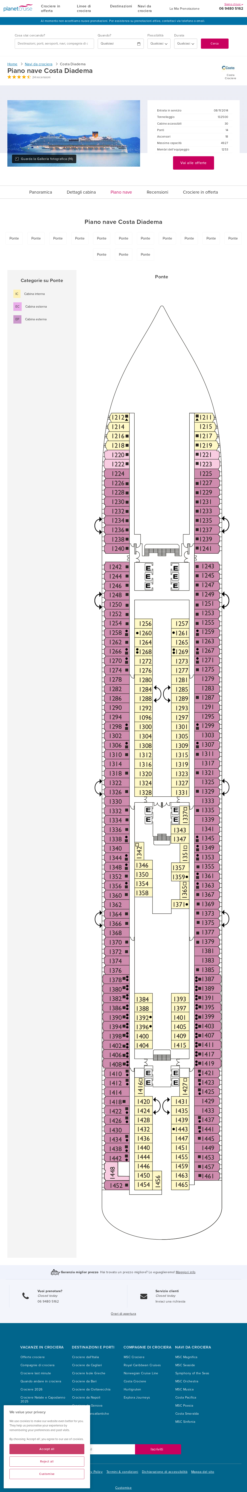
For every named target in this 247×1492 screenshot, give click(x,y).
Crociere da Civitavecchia (91, 1389)
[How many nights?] (185, 44)
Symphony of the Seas (192, 1373)
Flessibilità (155, 35)
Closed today (47, 1296)
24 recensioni (41, 77)
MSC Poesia (184, 1406)
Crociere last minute (36, 1373)
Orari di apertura (123, 1314)
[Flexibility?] (159, 44)
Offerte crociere (33, 1357)
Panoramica (40, 192)
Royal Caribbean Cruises (142, 1365)
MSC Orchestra (186, 1381)
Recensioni (157, 192)
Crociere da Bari (84, 1381)
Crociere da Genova (87, 1406)
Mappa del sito (202, 1472)
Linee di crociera (84, 8)
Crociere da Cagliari (87, 1365)
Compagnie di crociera (38, 1365)
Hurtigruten (132, 1389)
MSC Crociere (134, 1357)
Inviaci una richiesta (170, 1301)
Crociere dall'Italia (85, 1357)
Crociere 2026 (31, 1389)
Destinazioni (121, 6)
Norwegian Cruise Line (141, 1373)
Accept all (46, 1449)
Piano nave (121, 192)
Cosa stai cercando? (30, 35)
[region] (47, 1446)
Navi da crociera (145, 8)
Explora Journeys (137, 1397)
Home (12, 64)
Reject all (47, 1461)
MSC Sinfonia (185, 1422)
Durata (179, 35)
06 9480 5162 (231, 8)
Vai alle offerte (193, 163)
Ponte (14, 238)
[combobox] (54, 44)
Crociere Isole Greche (89, 1373)
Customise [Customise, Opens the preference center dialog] (47, 1474)
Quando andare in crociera (41, 1381)
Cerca (215, 43)
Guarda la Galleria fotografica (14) (44, 159)
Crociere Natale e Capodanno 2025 (43, 1399)
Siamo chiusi (233, 4)
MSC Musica (184, 1389)
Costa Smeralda (187, 1414)
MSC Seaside (185, 1365)
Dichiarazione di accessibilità (165, 1472)
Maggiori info (185, 1272)
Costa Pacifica (185, 1397)
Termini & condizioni (122, 1472)
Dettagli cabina (81, 192)
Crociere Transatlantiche (90, 1414)
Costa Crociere (135, 1381)
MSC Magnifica (186, 1357)
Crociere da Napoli (86, 1397)
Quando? (104, 35)
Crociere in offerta (50, 8)
